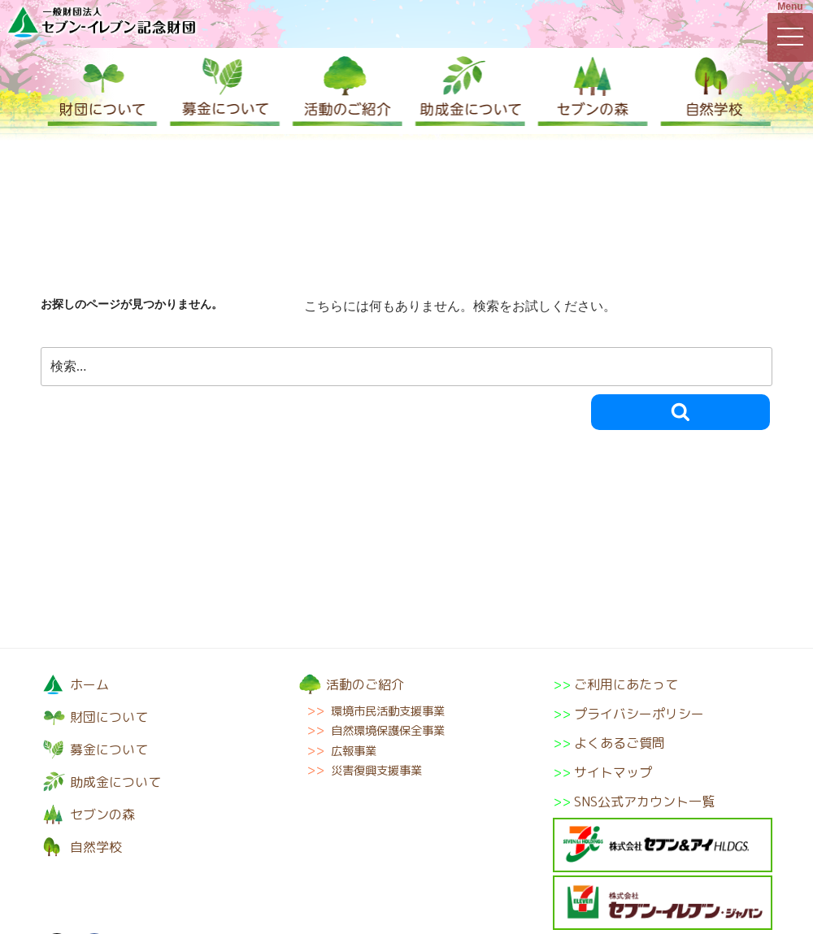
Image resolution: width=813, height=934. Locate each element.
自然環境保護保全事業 (388, 731)
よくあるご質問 (619, 743)
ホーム (89, 684)
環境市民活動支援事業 (388, 711)
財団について (102, 91)
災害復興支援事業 (376, 770)
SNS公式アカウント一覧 (644, 801)
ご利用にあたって (626, 684)
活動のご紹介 (345, 91)
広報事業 (353, 751)
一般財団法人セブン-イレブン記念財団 (101, 21)
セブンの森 (589, 91)
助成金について (467, 91)
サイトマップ (613, 772)
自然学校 (711, 91)
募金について (224, 91)
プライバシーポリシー (639, 714)
